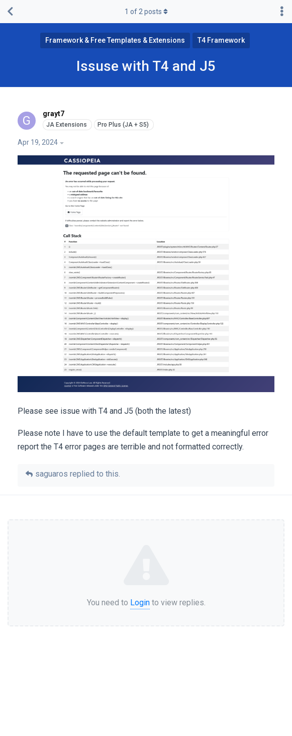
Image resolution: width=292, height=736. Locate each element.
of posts (146, 12)
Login (140, 602)
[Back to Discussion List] (10, 11)
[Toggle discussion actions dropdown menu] (282, 11)
